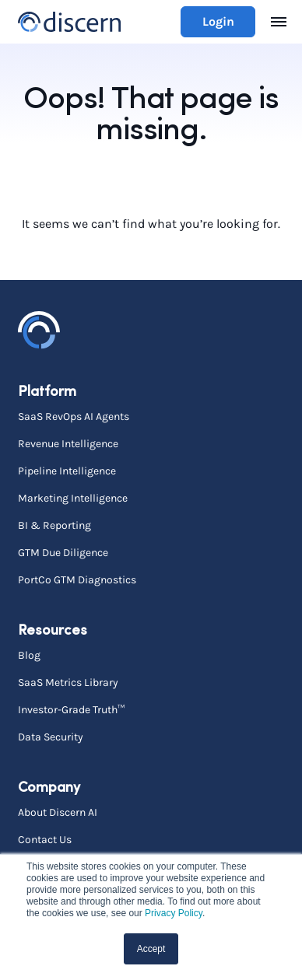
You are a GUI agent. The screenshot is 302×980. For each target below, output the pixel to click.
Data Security (50, 736)
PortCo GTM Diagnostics (77, 579)
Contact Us (45, 839)
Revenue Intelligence (68, 443)
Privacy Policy (173, 913)
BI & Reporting (54, 525)
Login (218, 21)
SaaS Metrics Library (68, 682)
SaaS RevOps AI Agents (73, 416)
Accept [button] (151, 948)
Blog (29, 655)
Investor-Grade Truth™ (71, 709)
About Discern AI (57, 812)
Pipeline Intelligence (67, 470)
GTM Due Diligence (63, 552)
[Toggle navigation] (278, 21)
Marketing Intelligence (73, 498)
